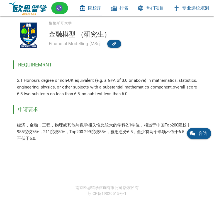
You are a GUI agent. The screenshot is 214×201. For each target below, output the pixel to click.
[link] (27, 8)
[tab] (90, 8)
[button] (59, 8)
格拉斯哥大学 (60, 23)
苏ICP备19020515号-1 (107, 193)
